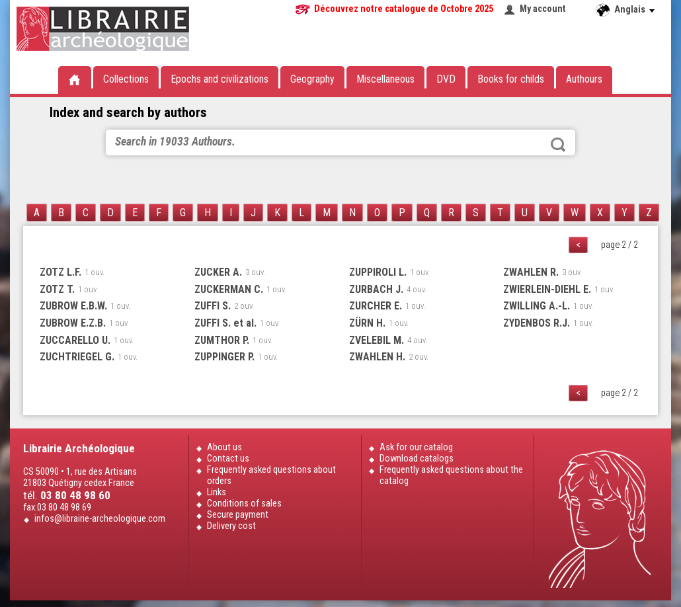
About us (224, 447)
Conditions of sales (244, 503)
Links (216, 492)
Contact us (228, 458)
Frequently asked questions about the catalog (451, 475)
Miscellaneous (385, 79)
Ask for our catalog (416, 447)
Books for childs (510, 79)
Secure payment (237, 514)
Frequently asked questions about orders (271, 475)
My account (543, 9)
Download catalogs (417, 458)
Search (558, 145)
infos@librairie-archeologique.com (99, 518)
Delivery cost (231, 526)
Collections (126, 79)
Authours (584, 79)
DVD (446, 79)
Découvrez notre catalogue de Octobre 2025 (403, 9)
